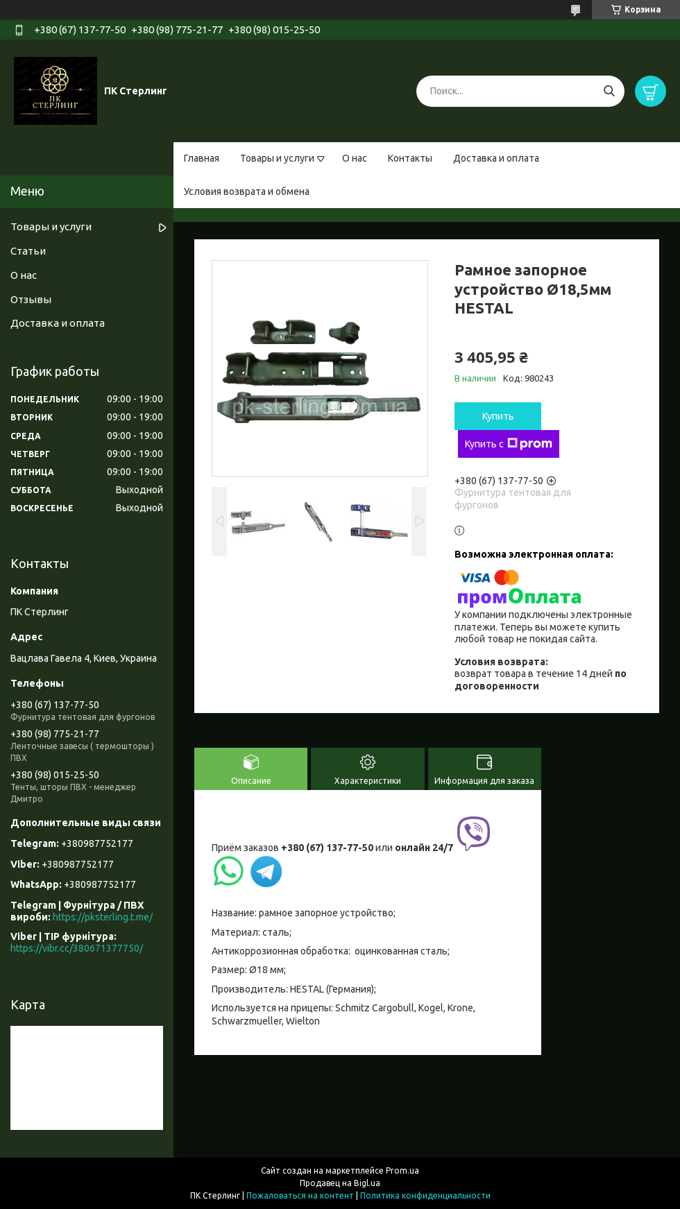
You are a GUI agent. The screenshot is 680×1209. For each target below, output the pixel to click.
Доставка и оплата (496, 158)
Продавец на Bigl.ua (340, 1182)
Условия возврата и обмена (246, 191)
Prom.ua (402, 1170)
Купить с (508, 444)
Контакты (410, 158)
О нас (354, 158)
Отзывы (30, 299)
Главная (201, 158)
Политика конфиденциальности (425, 1195)
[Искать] (608, 91)
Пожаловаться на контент (300, 1195)
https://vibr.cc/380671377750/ (76, 948)
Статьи (28, 251)
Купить (498, 416)
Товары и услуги (277, 158)
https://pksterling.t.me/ (103, 917)
